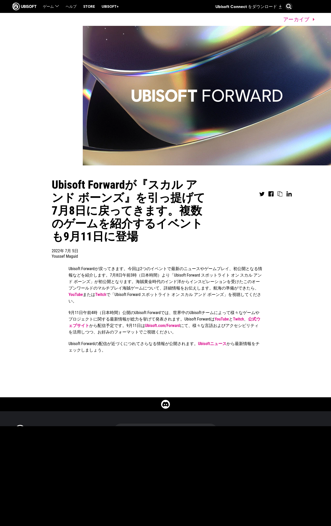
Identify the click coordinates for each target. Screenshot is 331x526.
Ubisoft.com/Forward (162, 325)
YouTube (76, 294)
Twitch (100, 294)
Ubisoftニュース (212, 343)
